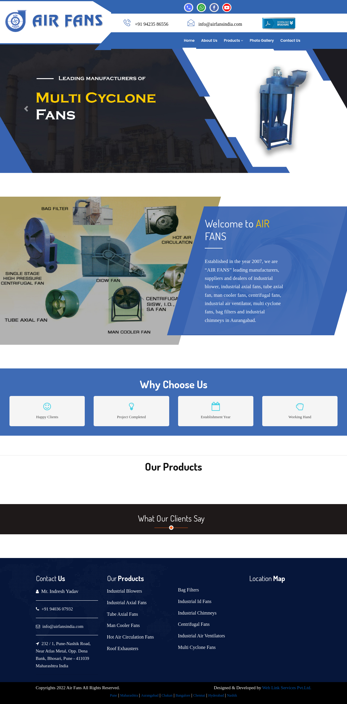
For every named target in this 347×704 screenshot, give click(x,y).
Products (233, 40)
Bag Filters (188, 589)
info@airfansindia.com (220, 24)
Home (189, 40)
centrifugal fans (264, 295)
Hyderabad (216, 695)
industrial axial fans (241, 286)
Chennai (199, 695)
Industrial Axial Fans (127, 602)
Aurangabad (150, 695)
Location (260, 578)
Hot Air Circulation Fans (130, 636)
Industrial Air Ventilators (201, 635)
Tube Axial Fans (122, 614)
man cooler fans (230, 295)
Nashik (232, 695)
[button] (26, 108)
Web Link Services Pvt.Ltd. (286, 687)
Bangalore (182, 695)
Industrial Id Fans (195, 601)
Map (278, 578)
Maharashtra (129, 695)
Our (111, 578)
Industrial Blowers (124, 591)
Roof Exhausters (122, 648)
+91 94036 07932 (57, 609)
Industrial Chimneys (197, 612)
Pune (113, 695)
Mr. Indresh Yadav (60, 591)
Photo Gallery (262, 40)
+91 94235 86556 (151, 24)
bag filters (225, 312)
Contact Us (290, 40)
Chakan (166, 695)
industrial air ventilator (228, 303)
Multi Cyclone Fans (197, 647)
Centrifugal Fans (194, 624)
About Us (209, 40)
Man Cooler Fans (123, 625)
